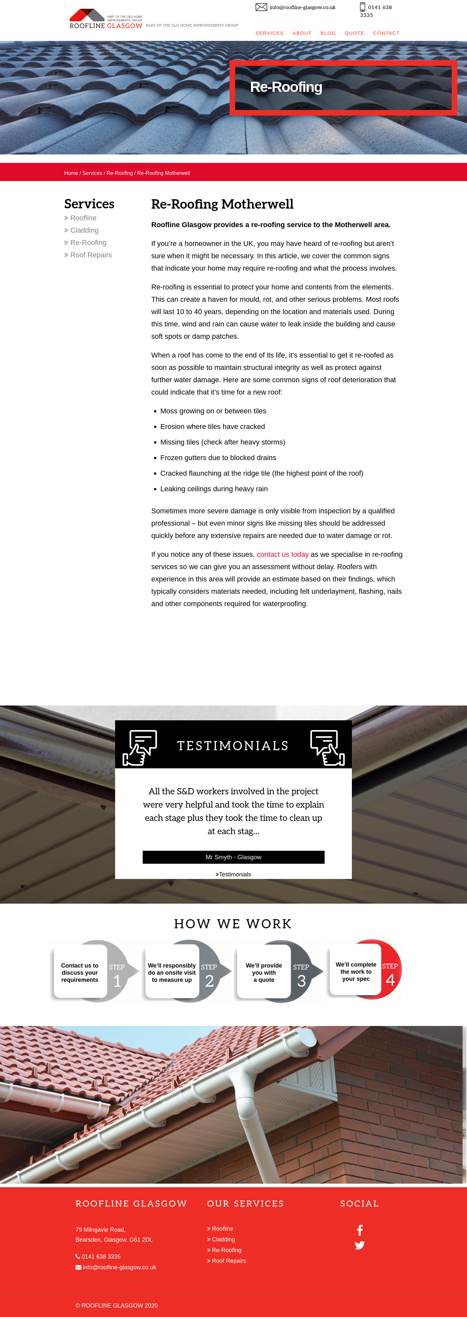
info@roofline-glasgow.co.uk (303, 8)
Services (92, 173)
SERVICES (270, 33)
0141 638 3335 (98, 1256)
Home (71, 173)
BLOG (328, 33)
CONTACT (386, 33)
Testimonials (233, 874)
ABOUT (302, 33)
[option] (233, 97)
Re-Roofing (120, 173)
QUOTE (355, 33)
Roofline (80, 218)
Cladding (81, 230)
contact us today (283, 554)
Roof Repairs (88, 255)
